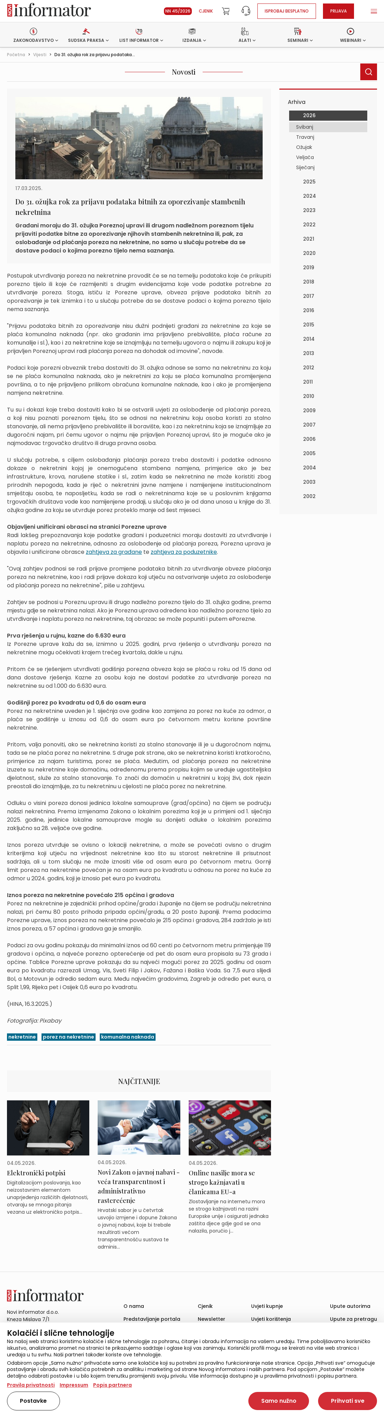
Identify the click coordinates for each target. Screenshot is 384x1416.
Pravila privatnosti (31, 1384)
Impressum (74, 1384)
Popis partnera (112, 1384)
